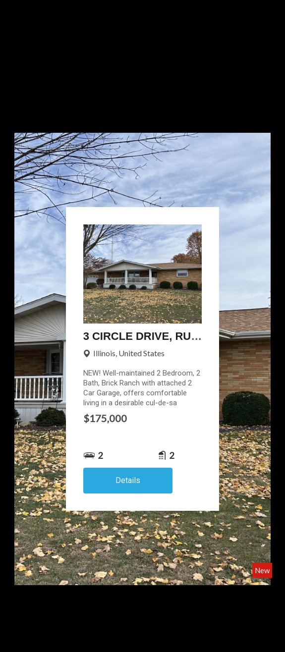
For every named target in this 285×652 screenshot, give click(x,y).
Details (127, 480)
